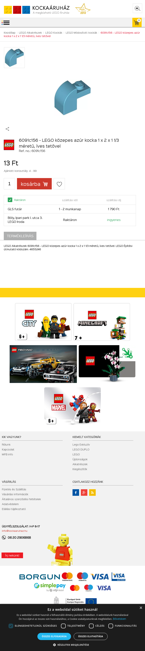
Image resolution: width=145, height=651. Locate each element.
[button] (72, 644)
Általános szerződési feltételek (21, 499)
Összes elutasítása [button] (90, 636)
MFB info (7, 454)
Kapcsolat (8, 449)
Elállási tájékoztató (14, 509)
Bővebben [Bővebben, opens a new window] (119, 618)
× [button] (140, 608)
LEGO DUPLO (80, 449)
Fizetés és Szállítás (14, 489)
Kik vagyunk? (11, 437)
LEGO (76, 454)
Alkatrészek (80, 464)
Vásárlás (9, 481)
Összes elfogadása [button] (54, 636)
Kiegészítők (79, 469)
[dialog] (72, 627)
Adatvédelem (10, 504)
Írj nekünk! (12, 555)
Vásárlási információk (15, 494)
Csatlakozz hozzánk (87, 481)
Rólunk (6, 444)
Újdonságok (80, 459)
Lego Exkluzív (81, 444)
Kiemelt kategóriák (86, 437)
